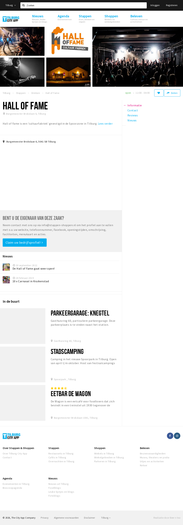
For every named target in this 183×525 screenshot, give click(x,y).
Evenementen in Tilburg (16, 483)
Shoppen (99, 448)
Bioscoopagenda (12, 487)
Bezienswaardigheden (152, 453)
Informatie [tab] (134, 105)
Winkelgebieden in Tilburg (109, 457)
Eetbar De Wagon (71, 393)
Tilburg (11, 5)
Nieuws (52, 478)
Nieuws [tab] (132, 120)
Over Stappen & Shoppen (18, 448)
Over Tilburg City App (15, 453)
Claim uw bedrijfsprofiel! (24, 242)
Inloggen (155, 5)
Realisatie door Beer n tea (167, 517)
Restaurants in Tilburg (61, 453)
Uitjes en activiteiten (152, 461)
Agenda (7, 478)
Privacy (44, 517)
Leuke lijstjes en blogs (61, 491)
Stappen (53, 448)
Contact (7, 457)
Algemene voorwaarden (66, 517)
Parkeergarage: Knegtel (80, 313)
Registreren (171, 5)
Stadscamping (67, 351)
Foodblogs (54, 487)
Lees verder (105, 123)
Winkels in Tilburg (104, 453)
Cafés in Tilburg (57, 457)
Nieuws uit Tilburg (58, 483)
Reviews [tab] (132, 115)
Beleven (145, 448)
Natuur (143, 465)
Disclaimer (89, 517)
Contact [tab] (132, 110)
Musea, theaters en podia (154, 457)
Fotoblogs (54, 495)
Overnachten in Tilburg (61, 461)
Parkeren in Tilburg (105, 461)
